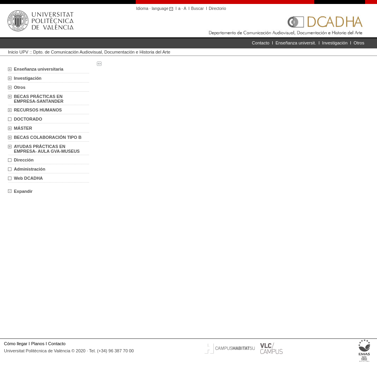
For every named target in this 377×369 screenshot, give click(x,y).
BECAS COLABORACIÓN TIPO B (47, 137)
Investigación (335, 42)
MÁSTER (23, 128)
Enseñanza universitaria (38, 69)
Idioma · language (155, 8)
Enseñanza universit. (295, 42)
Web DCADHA (28, 178)
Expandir (20, 191)
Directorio (217, 8)
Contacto (260, 42)
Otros (359, 42)
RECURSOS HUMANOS (38, 110)
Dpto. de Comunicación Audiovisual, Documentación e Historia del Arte (101, 52)
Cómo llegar (15, 343)
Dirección (24, 160)
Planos (37, 343)
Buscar (197, 8)
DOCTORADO (28, 119)
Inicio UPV (18, 52)
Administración (29, 169)
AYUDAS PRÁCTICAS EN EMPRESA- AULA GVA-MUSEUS (47, 149)
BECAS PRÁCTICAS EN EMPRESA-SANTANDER (38, 99)
